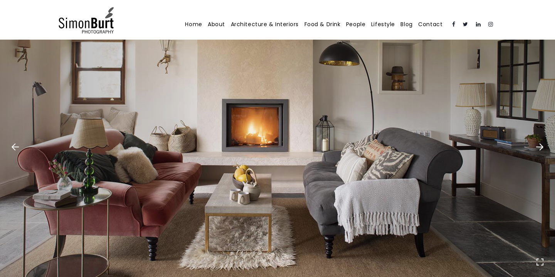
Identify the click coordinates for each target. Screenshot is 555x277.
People (355, 24)
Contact (430, 24)
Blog (406, 24)
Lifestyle (383, 24)
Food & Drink (322, 24)
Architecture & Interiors (265, 24)
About (216, 24)
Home (193, 24)
